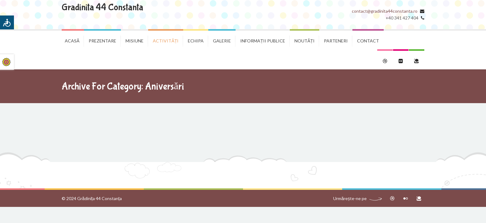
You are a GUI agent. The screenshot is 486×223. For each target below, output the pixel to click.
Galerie (222, 40)
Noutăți (304, 40)
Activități (166, 40)
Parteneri (336, 40)
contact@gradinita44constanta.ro (385, 11)
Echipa (196, 40)
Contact (368, 40)
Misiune (135, 40)
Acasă (72, 40)
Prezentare (102, 40)
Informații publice (262, 40)
